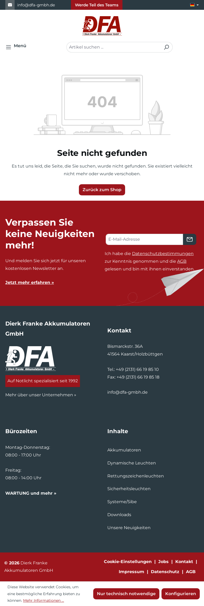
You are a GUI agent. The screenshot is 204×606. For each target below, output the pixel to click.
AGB (181, 261)
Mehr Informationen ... (43, 600)
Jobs (163, 561)
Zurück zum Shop (102, 189)
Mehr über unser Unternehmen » (40, 394)
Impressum (131, 571)
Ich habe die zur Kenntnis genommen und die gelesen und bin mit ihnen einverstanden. (149, 261)
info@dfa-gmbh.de (36, 4)
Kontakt (184, 561)
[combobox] (113, 47)
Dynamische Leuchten (131, 463)
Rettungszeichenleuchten (135, 475)
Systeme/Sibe (122, 501)
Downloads (119, 514)
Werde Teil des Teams (96, 4)
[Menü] (17, 47)
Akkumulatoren (124, 450)
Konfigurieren (180, 593)
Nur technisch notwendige (126, 593)
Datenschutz (165, 571)
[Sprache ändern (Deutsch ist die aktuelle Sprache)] (194, 4)
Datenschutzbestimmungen (163, 253)
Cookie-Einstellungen (128, 561)
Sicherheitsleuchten (129, 488)
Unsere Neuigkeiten (129, 527)
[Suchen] (166, 47)
